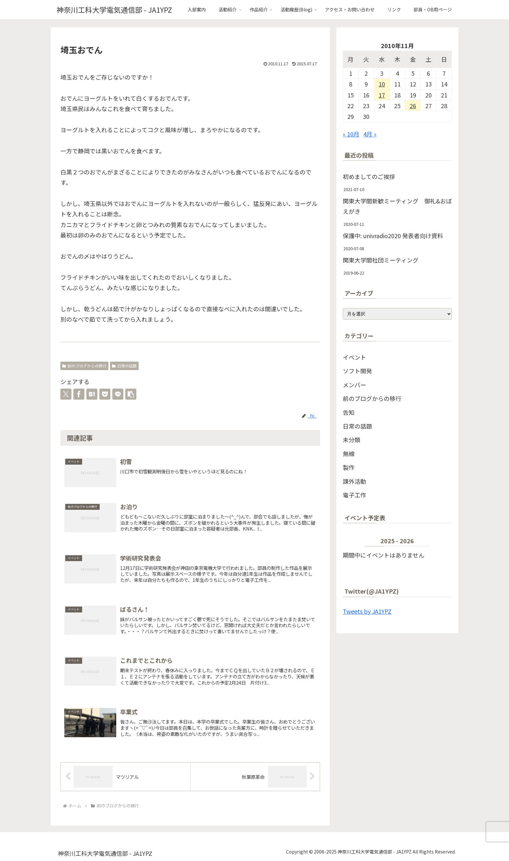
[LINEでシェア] (117, 394)
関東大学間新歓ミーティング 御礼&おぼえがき (397, 206)
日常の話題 (124, 365)
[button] (130, 394)
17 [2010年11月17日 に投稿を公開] (382, 95)
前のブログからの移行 (84, 365)
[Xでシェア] (65, 394)
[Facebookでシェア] (78, 394)
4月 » (370, 134)
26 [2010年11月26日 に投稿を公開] (413, 105)
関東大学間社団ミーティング (380, 260)
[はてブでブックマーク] (91, 394)
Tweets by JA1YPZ (367, 611)
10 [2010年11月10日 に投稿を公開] (382, 84)
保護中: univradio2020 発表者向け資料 (393, 235)
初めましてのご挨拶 (369, 176)
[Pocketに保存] (104, 394)
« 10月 (351, 134)
